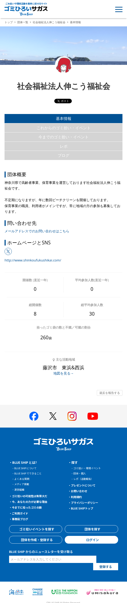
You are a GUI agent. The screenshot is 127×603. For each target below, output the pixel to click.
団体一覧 (22, 22)
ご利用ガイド (21, 513)
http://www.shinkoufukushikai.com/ (33, 260)
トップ (9, 22)
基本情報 (63, 118)
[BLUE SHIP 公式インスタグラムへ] (72, 416)
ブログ (63, 155)
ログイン (91, 539)
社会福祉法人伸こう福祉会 (49, 22)
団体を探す (91, 529)
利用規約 (77, 496)
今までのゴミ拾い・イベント (63, 136)
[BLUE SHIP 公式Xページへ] (53, 416)
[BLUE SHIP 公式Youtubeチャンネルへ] (92, 416)
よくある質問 (23, 478)
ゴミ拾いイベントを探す (36, 529)
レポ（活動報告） (85, 478)
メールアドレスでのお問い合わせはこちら (37, 231)
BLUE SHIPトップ (84, 508)
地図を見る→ (63, 373)
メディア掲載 (23, 484)
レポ (63, 146)
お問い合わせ (80, 491)
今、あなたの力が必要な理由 (33, 501)
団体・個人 (80, 473)
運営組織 (20, 489)
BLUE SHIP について (27, 468)
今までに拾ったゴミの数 (29, 507)
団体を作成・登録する (35, 539)
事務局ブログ (21, 519)
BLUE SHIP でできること (30, 473)
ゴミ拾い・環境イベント (89, 468)
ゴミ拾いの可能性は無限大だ (33, 496)
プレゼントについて (85, 485)
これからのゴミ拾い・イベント (64, 127)
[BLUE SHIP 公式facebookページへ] (33, 416)
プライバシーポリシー (87, 502)
